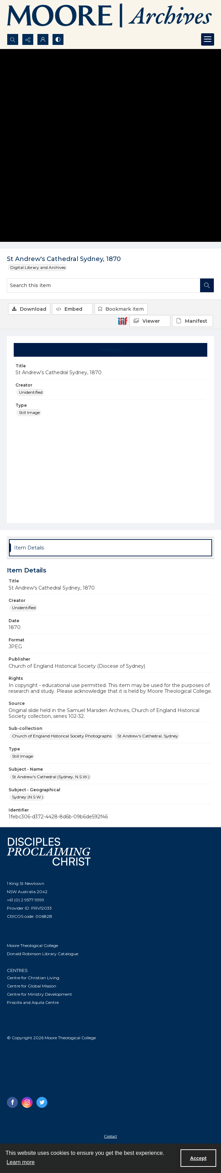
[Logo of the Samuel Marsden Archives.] (110, 16)
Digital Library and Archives (38, 267)
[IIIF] (122, 321)
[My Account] (42, 39)
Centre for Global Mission (31, 985)
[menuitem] (110, 1136)
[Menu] (207, 39)
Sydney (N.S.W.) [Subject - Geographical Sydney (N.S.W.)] (27, 796)
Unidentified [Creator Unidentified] (31, 392)
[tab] (110, 349)
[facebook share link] (12, 1102)
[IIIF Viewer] (150, 321)
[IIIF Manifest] (192, 321)
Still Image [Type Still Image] (29, 412)
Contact (110, 1136)
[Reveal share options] (27, 39)
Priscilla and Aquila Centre (33, 1002)
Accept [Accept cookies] (198, 1158)
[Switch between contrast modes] (58, 39)
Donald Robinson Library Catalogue (42, 953)
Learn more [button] (21, 1162)
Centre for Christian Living (33, 977)
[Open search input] (12, 39)
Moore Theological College (32, 945)
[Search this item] (103, 285)
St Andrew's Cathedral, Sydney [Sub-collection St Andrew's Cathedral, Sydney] (147, 735)
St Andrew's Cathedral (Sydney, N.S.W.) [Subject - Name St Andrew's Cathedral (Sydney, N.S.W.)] (51, 776)
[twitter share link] (41, 1102)
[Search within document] (207, 285)
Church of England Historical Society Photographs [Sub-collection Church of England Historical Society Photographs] (62, 735)
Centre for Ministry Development (39, 994)
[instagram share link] (27, 1102)
